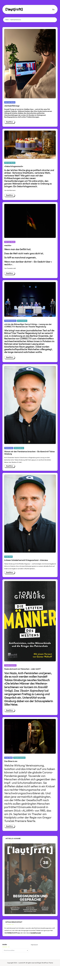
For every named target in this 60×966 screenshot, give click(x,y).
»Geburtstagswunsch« (13, 166)
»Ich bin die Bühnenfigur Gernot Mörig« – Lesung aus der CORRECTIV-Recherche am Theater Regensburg (28, 325)
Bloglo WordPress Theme (45, 963)
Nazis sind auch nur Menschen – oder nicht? (22, 669)
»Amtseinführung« (12, 106)
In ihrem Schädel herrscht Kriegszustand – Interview (26, 560)
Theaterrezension (10, 321)
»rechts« (7, 245)
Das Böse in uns (10, 761)
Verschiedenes (22, 321)
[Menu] (53, 9)
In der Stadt (8, 556)
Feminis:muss (9, 448)
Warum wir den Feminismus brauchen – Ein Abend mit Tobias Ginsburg (29, 452)
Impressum (34, 945)
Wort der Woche (10, 102)
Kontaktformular (36, 933)
